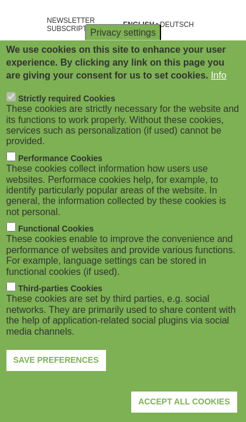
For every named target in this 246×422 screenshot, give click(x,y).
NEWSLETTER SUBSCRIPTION (73, 24)
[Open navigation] (16, 24)
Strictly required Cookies (66, 117)
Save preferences (56, 379)
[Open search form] (229, 24)
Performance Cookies (60, 177)
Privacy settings (123, 51)
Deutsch (177, 25)
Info (219, 95)
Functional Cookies (56, 248)
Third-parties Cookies (60, 307)
